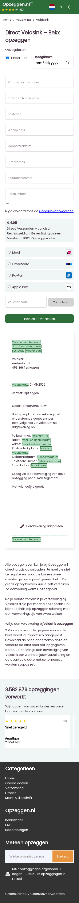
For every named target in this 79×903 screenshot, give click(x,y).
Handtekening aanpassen (41, 526)
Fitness (10, 793)
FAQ (8, 825)
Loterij (10, 778)
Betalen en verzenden (39, 319)
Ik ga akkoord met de (39, 211)
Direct (15, 58)
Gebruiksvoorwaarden (56, 211)
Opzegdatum (16, 49)
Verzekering (23, 19)
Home (7, 19)
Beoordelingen (16, 830)
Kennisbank (14, 820)
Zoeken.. (62, 856)
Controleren (61, 302)
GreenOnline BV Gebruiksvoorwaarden (35, 894)
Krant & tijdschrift (18, 797)
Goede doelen (16, 783)
